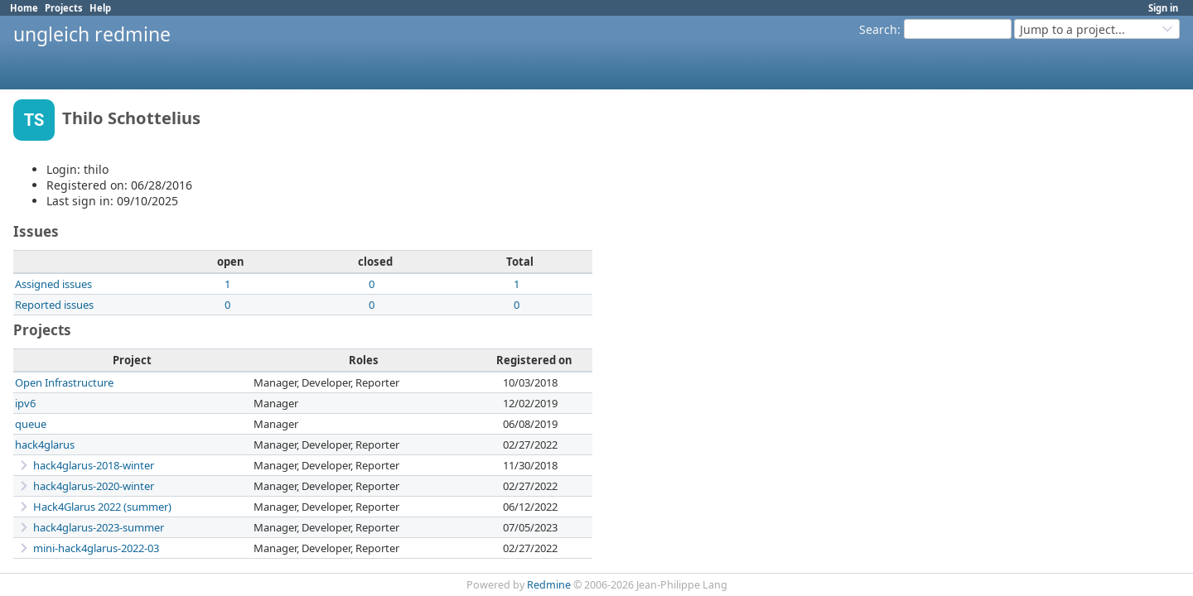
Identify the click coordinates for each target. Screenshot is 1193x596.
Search (878, 29)
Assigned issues (53, 283)
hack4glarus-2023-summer (98, 527)
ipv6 (25, 403)
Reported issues (54, 304)
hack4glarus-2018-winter (93, 465)
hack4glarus (45, 444)
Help (100, 8)
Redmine (549, 585)
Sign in (1163, 8)
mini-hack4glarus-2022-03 (96, 548)
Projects (64, 8)
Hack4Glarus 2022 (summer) (102, 506)
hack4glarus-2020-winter (93, 485)
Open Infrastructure (64, 382)
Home (24, 8)
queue (30, 423)
